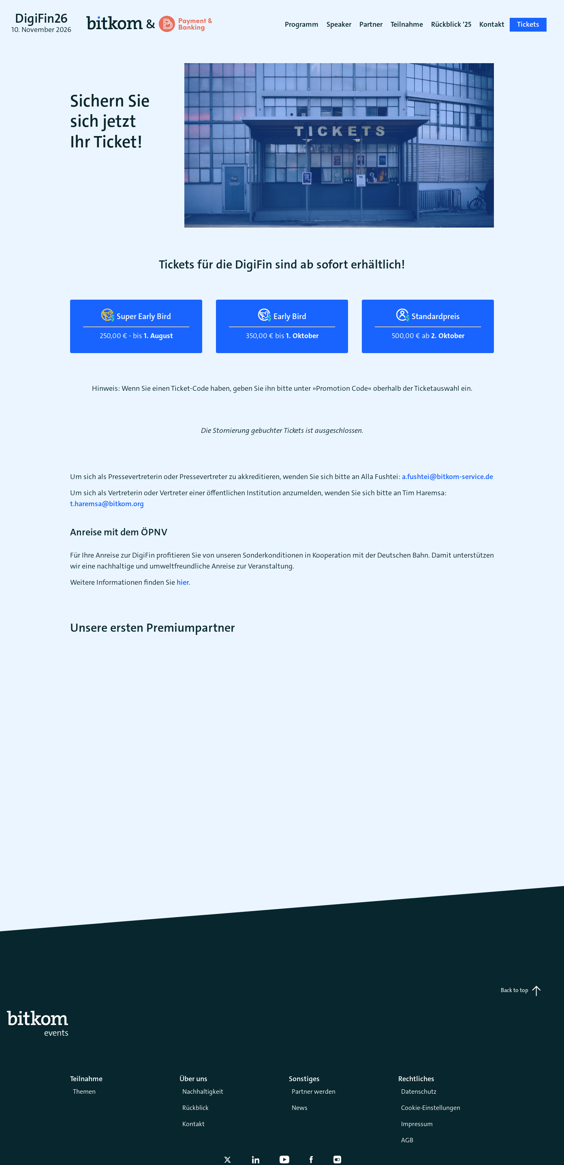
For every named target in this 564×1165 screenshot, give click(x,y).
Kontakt (193, 1124)
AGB (407, 1140)
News (300, 1107)
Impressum (417, 1124)
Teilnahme (407, 24)
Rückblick (195, 1107)
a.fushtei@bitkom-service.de (447, 476)
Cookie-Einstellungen (430, 1107)
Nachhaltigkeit (202, 1091)
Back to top (521, 991)
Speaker (339, 24)
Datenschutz (418, 1091)
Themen (84, 1091)
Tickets (528, 24)
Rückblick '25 (451, 24)
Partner (370, 24)
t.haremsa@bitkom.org (107, 504)
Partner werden (313, 1091)
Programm (301, 24)
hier (183, 582)
